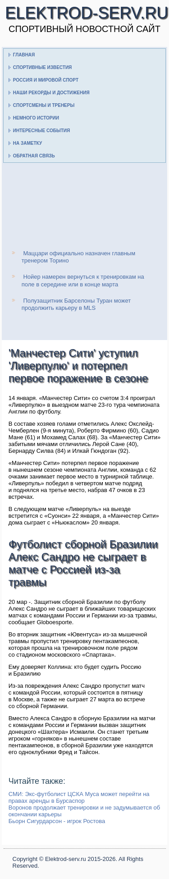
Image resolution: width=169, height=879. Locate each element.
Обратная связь (34, 155)
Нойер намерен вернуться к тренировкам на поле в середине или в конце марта (83, 280)
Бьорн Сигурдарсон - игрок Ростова (57, 821)
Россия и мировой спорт (45, 80)
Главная (24, 54)
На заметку (27, 143)
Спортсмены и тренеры (43, 105)
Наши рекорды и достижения (51, 92)
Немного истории (36, 117)
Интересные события (41, 130)
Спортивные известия (42, 67)
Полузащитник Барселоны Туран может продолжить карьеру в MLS (76, 304)
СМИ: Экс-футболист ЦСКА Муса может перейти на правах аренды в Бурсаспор (79, 797)
